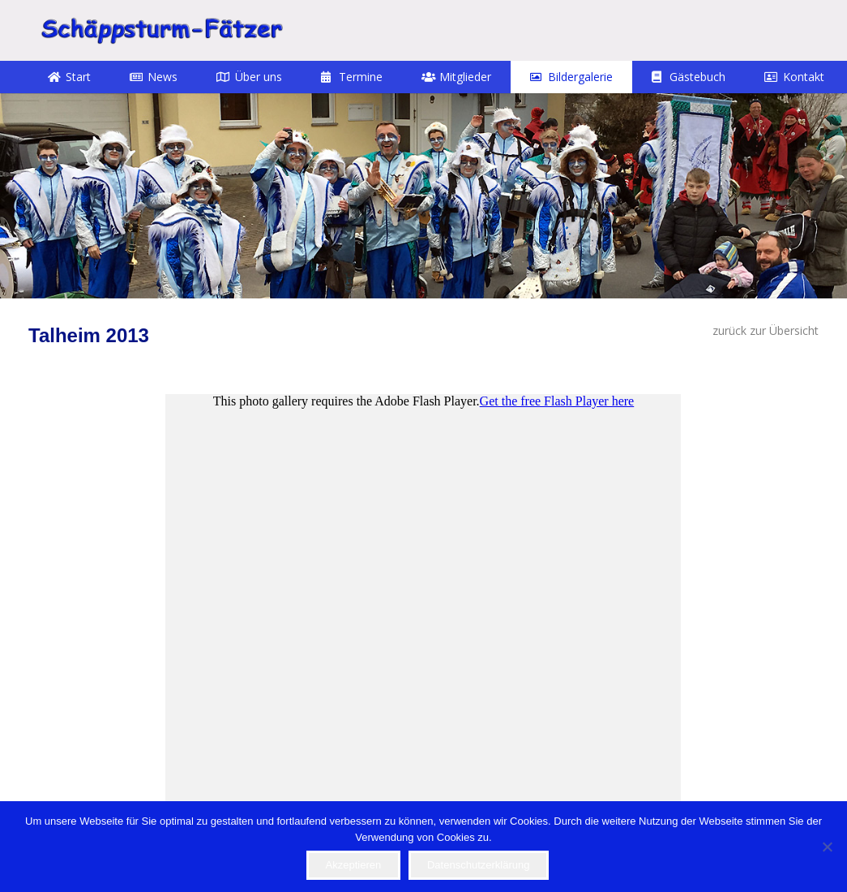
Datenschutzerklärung (478, 865)
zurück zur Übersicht (765, 330)
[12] (423, 195)
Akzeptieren (354, 865)
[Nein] (827, 846)
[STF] (161, 30)
